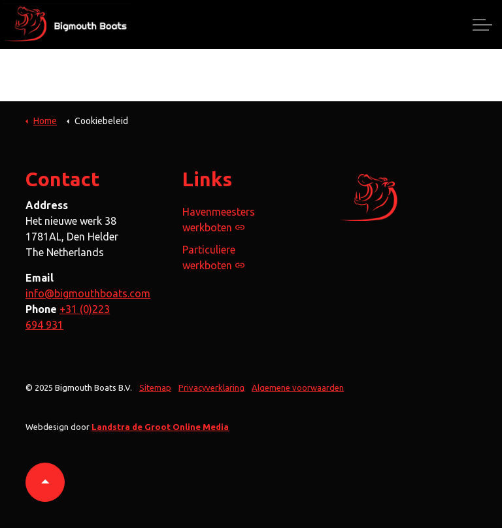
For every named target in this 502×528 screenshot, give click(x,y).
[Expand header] (482, 24)
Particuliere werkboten (213, 257)
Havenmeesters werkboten (218, 219)
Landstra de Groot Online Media (160, 426)
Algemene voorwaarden (298, 387)
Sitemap (155, 387)
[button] (45, 482)
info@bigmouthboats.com (87, 293)
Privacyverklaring (211, 387)
